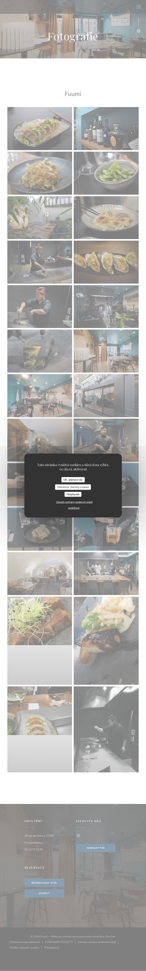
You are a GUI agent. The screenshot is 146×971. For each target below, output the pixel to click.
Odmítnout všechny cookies (73, 487)
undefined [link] (73, 508)
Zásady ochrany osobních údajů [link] (74, 502)
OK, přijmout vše (72, 479)
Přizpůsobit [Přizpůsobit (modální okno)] (73, 494)
